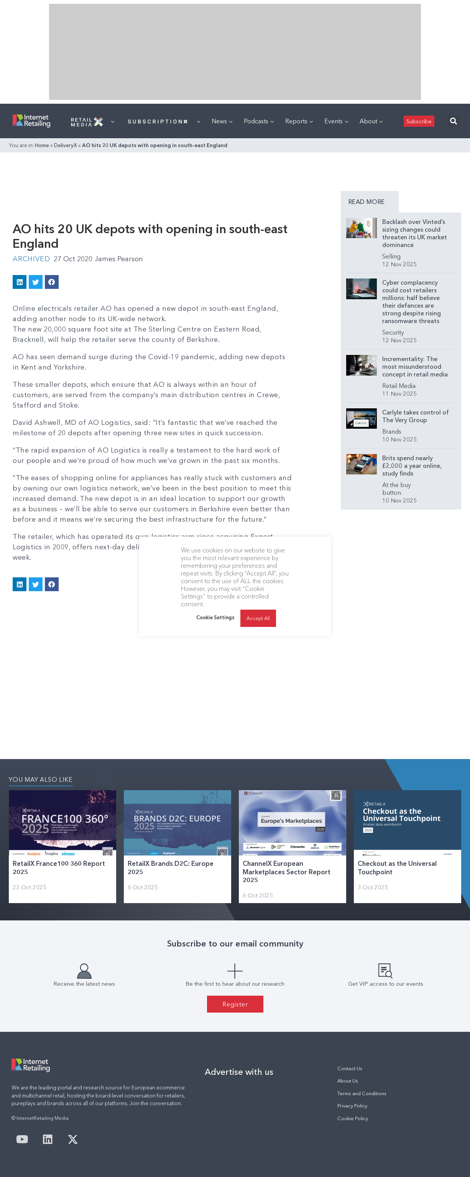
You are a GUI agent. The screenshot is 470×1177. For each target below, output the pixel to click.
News (222, 121)
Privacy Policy (352, 1106)
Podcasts (259, 121)
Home (42, 145)
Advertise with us (239, 1071)
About (371, 121)
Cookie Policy (352, 1118)
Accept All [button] (258, 618)
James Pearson (119, 259)
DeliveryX (65, 145)
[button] (453, 121)
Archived (31, 259)
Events (336, 121)
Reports (299, 121)
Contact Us (349, 1068)
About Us (347, 1081)
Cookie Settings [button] (215, 617)
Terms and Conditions (361, 1093)
